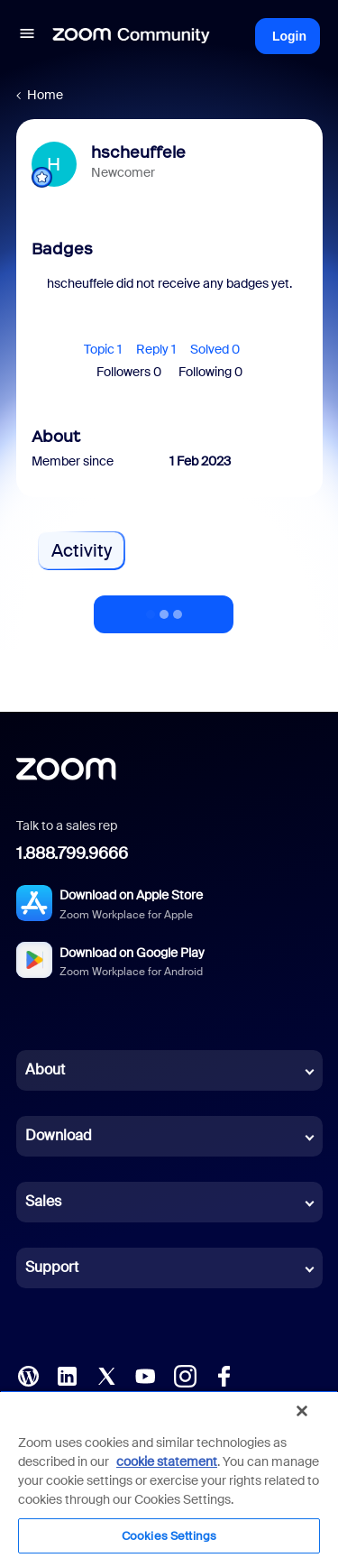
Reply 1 (156, 349)
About (45, 1069)
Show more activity (164, 609)
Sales (43, 1201)
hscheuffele (138, 152)
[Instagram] (184, 1374)
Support (51, 1267)
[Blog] (28, 1374)
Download (58, 1135)
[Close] (302, 1411)
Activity (81, 550)
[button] (27, 36)
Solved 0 (215, 349)
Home (45, 95)
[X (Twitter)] (106, 1374)
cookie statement (166, 1461)
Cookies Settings (169, 1536)
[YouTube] (145, 1374)
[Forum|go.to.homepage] (131, 36)
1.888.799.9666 (72, 853)
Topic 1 (103, 349)
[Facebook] (223, 1374)
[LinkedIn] (66, 1374)
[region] (169, 1474)
